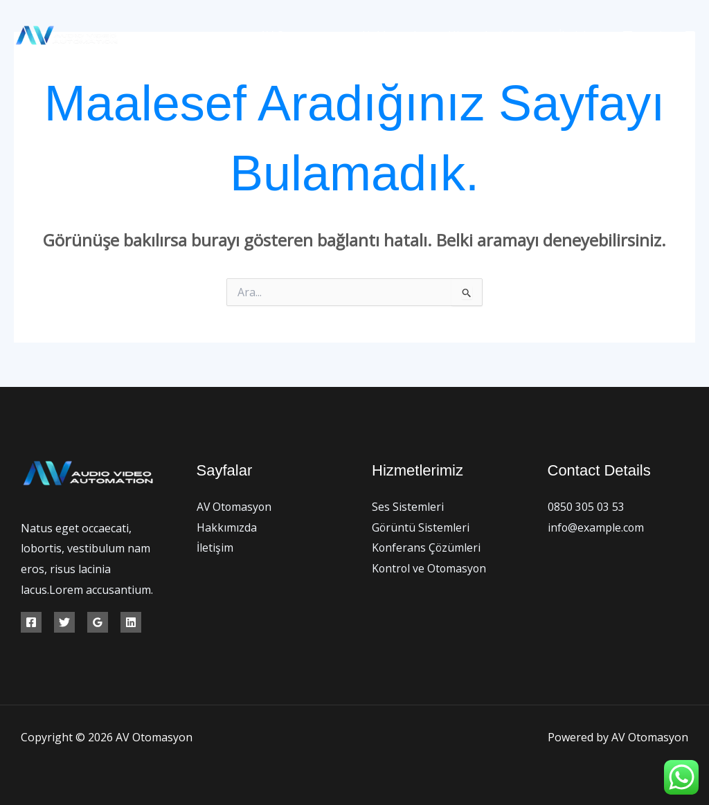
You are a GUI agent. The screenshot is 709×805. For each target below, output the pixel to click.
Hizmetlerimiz (496, 35)
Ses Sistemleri (408, 506)
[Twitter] (659, 35)
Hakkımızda (401, 35)
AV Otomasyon (310, 35)
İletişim (579, 35)
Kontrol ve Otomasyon (430, 568)
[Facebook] (627, 35)
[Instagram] (690, 35)
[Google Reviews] (97, 622)
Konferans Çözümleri (427, 547)
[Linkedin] (130, 622)
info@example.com (596, 527)
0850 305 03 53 (586, 506)
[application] (532, 35)
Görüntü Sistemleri (421, 527)
